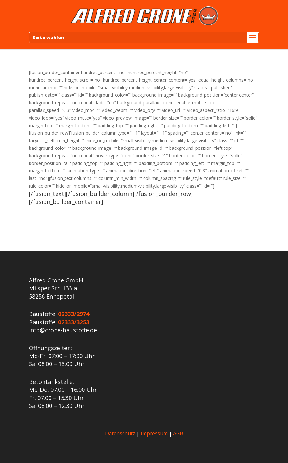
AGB (178, 433)
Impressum (154, 433)
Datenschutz (120, 433)
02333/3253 (73, 322)
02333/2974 (73, 314)
